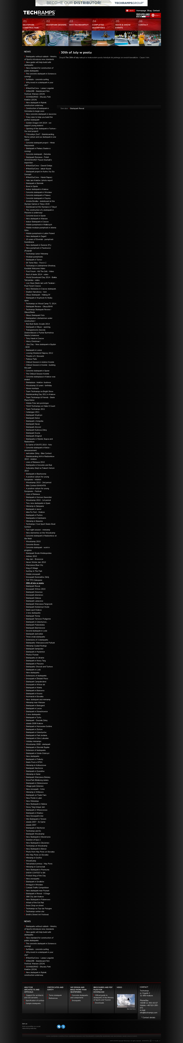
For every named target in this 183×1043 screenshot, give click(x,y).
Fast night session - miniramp (38, 530)
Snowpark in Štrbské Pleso (37, 678)
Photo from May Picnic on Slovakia (40, 852)
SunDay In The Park (34, 571)
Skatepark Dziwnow (34, 592)
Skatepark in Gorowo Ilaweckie (39, 497)
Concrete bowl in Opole (36, 215)
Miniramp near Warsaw (35, 702)
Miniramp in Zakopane (35, 506)
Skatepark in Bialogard (35, 705)
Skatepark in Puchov (34, 515)
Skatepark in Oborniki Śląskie (37, 747)
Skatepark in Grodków (35, 881)
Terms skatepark (55, 995)
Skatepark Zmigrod (34, 436)
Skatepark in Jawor (33, 509)
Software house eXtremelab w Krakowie (154, 1041)
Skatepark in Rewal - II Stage (38, 893)
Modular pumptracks (34, 257)
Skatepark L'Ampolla (34, 421)
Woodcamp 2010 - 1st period (38, 500)
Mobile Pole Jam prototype (37, 403)
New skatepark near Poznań (37, 890)
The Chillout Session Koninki (37, 374)
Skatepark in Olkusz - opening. (38, 327)
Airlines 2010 (31, 556)
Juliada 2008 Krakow (34, 723)
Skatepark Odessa (33, 598)
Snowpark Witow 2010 (35, 589)
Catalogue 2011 (32, 412)
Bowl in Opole (32, 186)
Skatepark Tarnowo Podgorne (38, 619)
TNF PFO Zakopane (34, 580)
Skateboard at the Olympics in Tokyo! (41, 207)
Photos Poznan (32, 654)
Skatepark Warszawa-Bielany (38, 777)
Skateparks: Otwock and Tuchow (39, 666)
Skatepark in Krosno (34, 693)
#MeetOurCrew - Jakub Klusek (38, 168)
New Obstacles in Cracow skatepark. (41, 289)
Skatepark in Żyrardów (35, 771)
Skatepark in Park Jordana (36, 735)
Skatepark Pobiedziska (35, 625)
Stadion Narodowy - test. (36, 292)
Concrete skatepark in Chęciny (38, 198)
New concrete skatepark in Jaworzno (41, 114)
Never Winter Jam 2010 (36, 562)
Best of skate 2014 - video (37, 274)
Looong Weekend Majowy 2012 (39, 353)
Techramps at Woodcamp (36, 846)
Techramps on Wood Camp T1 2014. (41, 303)
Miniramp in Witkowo (35, 792)
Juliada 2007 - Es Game (35, 822)
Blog (149, 10)
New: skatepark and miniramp (38, 699)
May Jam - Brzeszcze (34, 559)
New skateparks (32, 672)
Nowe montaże (32, 388)
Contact (156, 10)
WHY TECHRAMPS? (88, 1036)
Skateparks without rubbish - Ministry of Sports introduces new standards (40, 927)
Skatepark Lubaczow (34, 601)
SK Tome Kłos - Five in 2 (36, 263)
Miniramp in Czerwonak (35, 867)
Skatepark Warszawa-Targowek (39, 604)
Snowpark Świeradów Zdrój (37, 577)
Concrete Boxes (32, 544)
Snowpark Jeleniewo (34, 595)
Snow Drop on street (35, 905)
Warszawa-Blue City (34, 565)
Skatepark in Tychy (33, 717)
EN (156, 15)
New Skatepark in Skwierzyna (38, 837)
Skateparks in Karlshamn (36, 518)
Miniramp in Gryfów (34, 858)
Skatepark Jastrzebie (34, 634)
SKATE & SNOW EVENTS (130, 1036)
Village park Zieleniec (35, 786)
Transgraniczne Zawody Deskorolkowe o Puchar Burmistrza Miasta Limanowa (39, 333)
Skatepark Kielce (33, 418)
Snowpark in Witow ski (35, 684)
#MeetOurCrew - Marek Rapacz (39, 177)
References (53, 998)
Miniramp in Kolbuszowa (36, 765)
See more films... (131, 1009)
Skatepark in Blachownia (36, 474)
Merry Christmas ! (33, 341)
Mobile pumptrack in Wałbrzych (39, 224)
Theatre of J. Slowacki (35, 356)
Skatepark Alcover (33, 427)
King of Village (32, 568)
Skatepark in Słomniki (34, 183)
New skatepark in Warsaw (37, 218)
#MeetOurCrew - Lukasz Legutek (40, 88)
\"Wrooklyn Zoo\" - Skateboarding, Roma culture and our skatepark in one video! (40, 137)
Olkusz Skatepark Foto (35, 315)
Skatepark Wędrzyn (34, 415)
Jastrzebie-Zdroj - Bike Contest (39, 453)
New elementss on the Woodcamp (40, 533)
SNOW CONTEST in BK (35, 873)
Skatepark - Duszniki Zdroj (36, 720)
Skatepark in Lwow (34, 708)
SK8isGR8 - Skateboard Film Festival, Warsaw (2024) (37, 962)
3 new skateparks (33, 714)
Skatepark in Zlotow (34, 729)
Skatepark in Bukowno (35, 690)
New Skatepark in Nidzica (36, 804)
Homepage (141, 10)
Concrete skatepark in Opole (37, 371)
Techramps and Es (33, 831)
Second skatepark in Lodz (36, 631)
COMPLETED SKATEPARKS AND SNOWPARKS (108, 1036)
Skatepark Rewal (33, 586)
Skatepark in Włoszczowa (36, 810)
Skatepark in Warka (34, 687)
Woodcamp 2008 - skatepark (38, 744)
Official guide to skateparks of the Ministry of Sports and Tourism (104, 997)
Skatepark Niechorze (34, 768)
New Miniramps (32, 801)
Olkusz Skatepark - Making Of (38, 295)
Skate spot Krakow (34, 610)
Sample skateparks (33, 1003)
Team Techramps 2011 (35, 409)
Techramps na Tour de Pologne (39, 908)
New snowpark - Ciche (35, 789)
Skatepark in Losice (34, 350)
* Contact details (148, 1017)
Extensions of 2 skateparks (37, 640)
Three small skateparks (35, 637)
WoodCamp (31, 861)
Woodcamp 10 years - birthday (39, 385)
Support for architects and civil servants (33, 996)
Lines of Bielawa (33, 494)
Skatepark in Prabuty (34, 759)
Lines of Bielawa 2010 (35, 462)
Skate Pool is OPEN (34, 762)
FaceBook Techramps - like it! (130, 10)
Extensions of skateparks (36, 675)
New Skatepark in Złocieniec (37, 843)
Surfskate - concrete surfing (37, 79)
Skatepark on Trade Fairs (36, 795)
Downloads (99, 1003)
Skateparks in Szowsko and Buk (39, 465)
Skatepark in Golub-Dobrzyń (37, 753)
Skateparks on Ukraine (35, 658)
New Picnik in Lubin (34, 798)
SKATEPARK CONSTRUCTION (59, 1036)
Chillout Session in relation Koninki (40, 362)
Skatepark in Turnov (34, 259)
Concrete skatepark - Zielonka (38, 154)
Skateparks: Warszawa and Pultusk (40, 643)
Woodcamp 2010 (33, 541)
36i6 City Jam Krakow (35, 896)
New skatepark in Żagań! (36, 236)
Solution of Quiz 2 (33, 840)
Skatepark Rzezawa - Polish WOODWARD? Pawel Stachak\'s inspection (38, 160)
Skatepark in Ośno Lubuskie (37, 738)
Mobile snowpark (33, 574)
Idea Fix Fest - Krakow (35, 512)
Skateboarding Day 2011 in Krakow (40, 394)
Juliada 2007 (31, 825)
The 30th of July (72, 57)
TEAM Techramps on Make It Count (40, 406)
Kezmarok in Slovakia (34, 696)
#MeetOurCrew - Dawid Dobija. (39, 165)
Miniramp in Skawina (34, 521)
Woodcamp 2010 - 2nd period (38, 482)
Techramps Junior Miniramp (37, 254)
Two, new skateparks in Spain (38, 503)
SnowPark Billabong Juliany (37, 780)
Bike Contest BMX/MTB (36, 485)
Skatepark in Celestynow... (36, 622)
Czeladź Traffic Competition (37, 887)
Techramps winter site (35, 911)
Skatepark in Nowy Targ (36, 660)
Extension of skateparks (36, 750)
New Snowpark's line (34, 816)
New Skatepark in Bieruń (36, 849)
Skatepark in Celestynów (36, 732)
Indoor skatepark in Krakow (37, 189)
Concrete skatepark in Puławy (38, 195)
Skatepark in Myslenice (35, 652)
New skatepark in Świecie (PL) (38, 245)
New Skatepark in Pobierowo (38, 899)
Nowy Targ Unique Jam (35, 807)
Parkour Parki (31, 359)
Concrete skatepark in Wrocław (39, 192)
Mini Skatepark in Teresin (36, 819)
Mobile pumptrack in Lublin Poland (40, 233)
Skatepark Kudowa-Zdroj (36, 430)
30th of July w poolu (35, 583)
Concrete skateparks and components (79, 996)
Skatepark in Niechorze (35, 828)
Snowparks (76, 1000)
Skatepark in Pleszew (35, 664)
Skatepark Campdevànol (36, 681)
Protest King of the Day (36, 875)
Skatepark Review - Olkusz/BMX (39, 306)
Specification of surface (35, 1000)
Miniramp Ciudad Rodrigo (36, 646)
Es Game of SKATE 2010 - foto (39, 445)
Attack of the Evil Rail (35, 902)
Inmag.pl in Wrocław (34, 884)
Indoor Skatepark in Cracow (37, 221)
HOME (48, 1036)
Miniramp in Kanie (33, 774)
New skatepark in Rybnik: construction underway (35, 973)
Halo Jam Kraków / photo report (39, 180)
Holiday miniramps (33, 741)
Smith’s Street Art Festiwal (37, 914)
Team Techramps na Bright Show (39, 391)
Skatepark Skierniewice (35, 628)
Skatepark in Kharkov (34, 813)
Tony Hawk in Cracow (35, 338)
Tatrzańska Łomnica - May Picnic (39, 864)
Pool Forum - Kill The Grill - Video (40, 271)
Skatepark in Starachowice (37, 711)
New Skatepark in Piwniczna (37, 869)
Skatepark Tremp (33, 616)
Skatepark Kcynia (33, 433)
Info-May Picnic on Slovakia (37, 855)
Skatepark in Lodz (33, 669)
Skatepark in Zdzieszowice (37, 783)
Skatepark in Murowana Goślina (39, 726)
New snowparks (32, 878)
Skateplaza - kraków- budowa (38, 382)
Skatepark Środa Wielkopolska (38, 553)
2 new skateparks (33, 613)
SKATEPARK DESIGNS (75, 1036)
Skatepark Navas (33, 424)
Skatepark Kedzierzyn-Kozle (37, 607)
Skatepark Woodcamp (35, 834)
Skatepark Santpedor (34, 649)
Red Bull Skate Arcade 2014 (38, 324)
